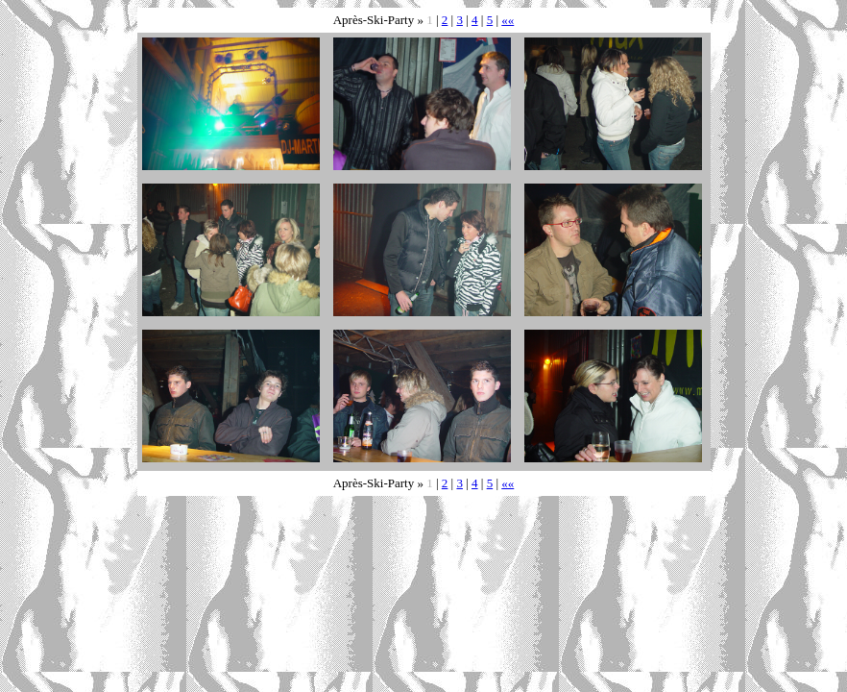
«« (507, 19)
